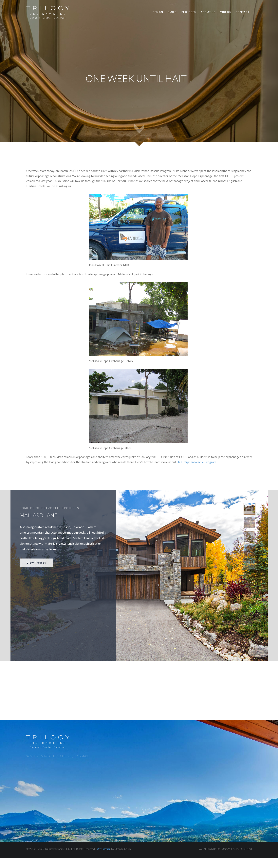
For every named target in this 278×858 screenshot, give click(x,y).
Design (158, 11)
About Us (208, 11)
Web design (104, 848)
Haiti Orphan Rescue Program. (197, 465)
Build (172, 11)
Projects (188, 11)
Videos (225, 11)
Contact (243, 11)
